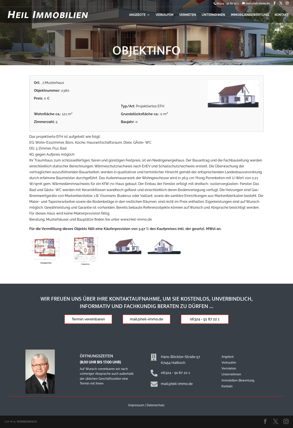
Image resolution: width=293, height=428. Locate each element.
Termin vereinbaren (88, 319)
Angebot (227, 356)
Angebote (137, 15)
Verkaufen (164, 15)
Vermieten (187, 15)
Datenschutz (156, 405)
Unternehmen (213, 15)
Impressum (136, 405)
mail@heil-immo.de (146, 319)
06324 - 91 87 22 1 (227, 3)
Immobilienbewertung (250, 15)
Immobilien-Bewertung (237, 380)
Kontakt (282, 15)
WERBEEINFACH (27, 421)
